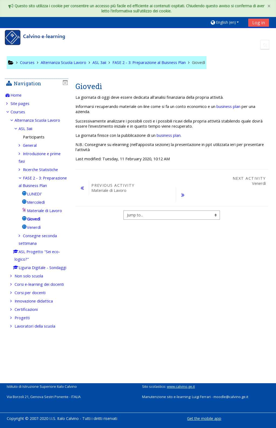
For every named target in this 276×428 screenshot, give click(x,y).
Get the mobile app (204, 418)
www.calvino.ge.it (181, 386)
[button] (227, 22)
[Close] (269, 6)
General (33, 152)
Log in (258, 23)
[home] (38, 38)
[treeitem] (36, 95)
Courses (22, 111)
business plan (228, 106)
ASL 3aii (29, 136)
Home (20, 95)
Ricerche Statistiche (44, 177)
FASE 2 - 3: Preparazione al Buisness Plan (36, 193)
